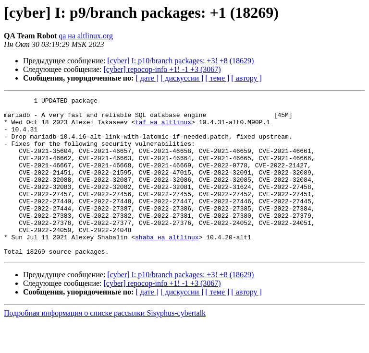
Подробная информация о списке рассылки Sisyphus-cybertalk (105, 345)
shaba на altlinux (167, 265)
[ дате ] (147, 78)
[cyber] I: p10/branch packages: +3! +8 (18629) (180, 61)
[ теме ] (217, 78)
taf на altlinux (163, 127)
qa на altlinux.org (86, 36)
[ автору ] (246, 78)
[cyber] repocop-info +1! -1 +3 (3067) (162, 69)
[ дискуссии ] (181, 78)
